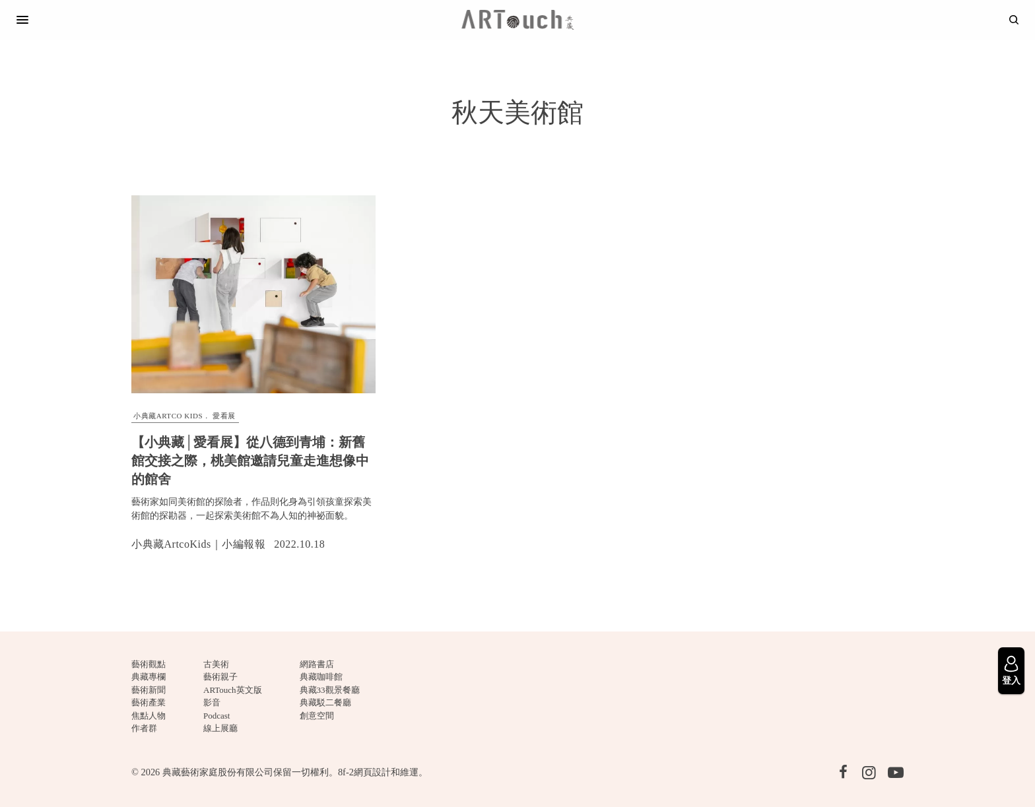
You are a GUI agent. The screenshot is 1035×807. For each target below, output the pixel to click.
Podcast (216, 716)
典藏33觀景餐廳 (330, 690)
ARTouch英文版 (232, 690)
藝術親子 (220, 677)
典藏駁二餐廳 (325, 702)
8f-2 (346, 772)
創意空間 (317, 716)
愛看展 (224, 416)
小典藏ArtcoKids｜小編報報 (198, 544)
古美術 (216, 664)
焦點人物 (148, 716)
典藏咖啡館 (321, 677)
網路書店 (317, 664)
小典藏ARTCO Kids (168, 416)
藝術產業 (148, 702)
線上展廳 (220, 728)
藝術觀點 (148, 664)
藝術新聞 (148, 690)
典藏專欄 (148, 677)
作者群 (144, 728)
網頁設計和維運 (386, 772)
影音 (211, 702)
